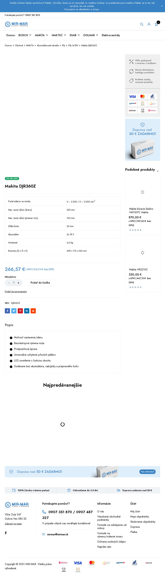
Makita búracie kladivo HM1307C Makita (141, 210)
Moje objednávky (139, 516)
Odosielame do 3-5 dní (85, 490)
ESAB (75, 35)
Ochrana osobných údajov (111, 541)
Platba (133, 532)
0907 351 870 (32, 15)
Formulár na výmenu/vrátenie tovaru (110, 534)
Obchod (19, 45)
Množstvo (10, 277)
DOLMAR (90, 35)
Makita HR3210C (138, 269)
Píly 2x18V (73, 45)
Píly (63, 45)
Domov (10, 35)
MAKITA (41, 35)
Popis (9, 325)
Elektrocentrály (111, 35)
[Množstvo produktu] (14, 282)
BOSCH (25, 35)
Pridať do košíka (40, 283)
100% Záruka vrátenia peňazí (33, 490)
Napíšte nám (104, 547)
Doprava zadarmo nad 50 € (137, 490)
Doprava (135, 527)
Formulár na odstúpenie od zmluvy (111, 526)
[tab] (9, 325)
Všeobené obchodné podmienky (109, 518)
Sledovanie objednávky (142, 522)
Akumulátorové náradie (48, 45)
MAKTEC (59, 35)
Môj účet (135, 511)
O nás (100, 511)
